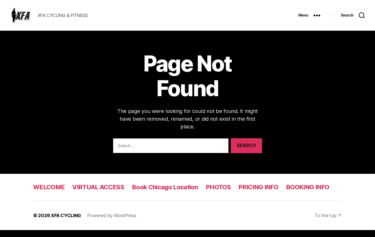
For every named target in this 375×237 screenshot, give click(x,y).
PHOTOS (218, 194)
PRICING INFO (258, 194)
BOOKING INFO (307, 194)
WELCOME (49, 194)
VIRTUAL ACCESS (98, 194)
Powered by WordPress (111, 222)
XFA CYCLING (66, 222)
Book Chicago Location (165, 194)
